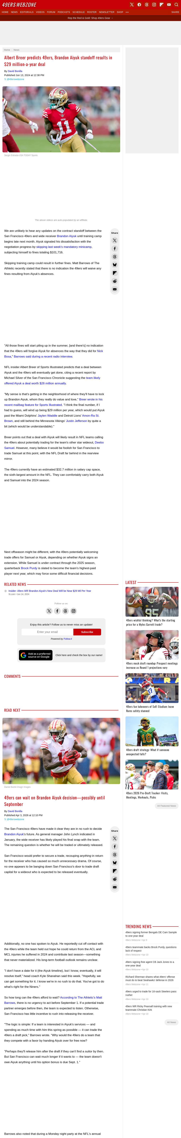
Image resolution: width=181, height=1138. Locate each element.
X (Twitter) (132, 4)
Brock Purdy (29, 568)
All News (171, 1022)
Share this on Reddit (114, 281)
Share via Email (114, 289)
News (14, 12)
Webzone (19, 4)
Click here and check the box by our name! (79, 655)
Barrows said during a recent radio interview (43, 356)
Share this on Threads (114, 256)
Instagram (73, 609)
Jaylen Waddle (47, 415)
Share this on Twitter (114, 240)
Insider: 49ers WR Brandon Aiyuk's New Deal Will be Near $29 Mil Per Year (49, 590)
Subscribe (87, 632)
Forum (51, 12)
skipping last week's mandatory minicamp (63, 247)
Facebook (57, 609)
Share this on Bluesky (114, 264)
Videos (40, 12)
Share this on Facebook (114, 248)
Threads (65, 609)
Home (5, 12)
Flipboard (161, 4)
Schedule (78, 12)
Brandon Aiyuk (67, 236)
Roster (92, 12)
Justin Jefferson (76, 421)
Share (175, 12)
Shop (120, 12)
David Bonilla (15, 71)
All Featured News (166, 806)
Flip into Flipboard (114, 273)
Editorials (27, 12)
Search (176, 4)
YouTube (169, 4)
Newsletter (106, 12)
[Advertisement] (90, 33)
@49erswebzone (15, 79)
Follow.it (68, 638)
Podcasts (64, 12)
